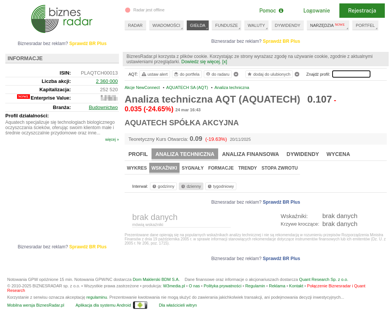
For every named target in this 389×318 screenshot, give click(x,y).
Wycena (338, 154)
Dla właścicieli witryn (178, 305)
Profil (138, 154)
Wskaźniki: (294, 216)
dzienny (190, 186)
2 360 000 (107, 81)
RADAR (135, 25)
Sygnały (193, 168)
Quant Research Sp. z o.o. (323, 279)
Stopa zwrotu (279, 168)
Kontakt (296, 286)
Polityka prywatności (223, 286)
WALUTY (256, 25)
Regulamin (255, 286)
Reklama (277, 286)
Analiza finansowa (250, 154)
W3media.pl (174, 286)
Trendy (247, 168)
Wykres (137, 168)
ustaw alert (154, 74)
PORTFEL (365, 25)
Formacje (221, 168)
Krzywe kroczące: (300, 224)
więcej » (112, 139)
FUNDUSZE (226, 25)
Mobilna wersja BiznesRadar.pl (35, 305)
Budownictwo (103, 107)
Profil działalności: (27, 115)
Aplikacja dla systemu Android (103, 305)
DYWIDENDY (287, 25)
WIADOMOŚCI (166, 25)
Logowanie (316, 11)
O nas (194, 286)
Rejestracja (362, 11)
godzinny (163, 186)
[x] (224, 61)
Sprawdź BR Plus (281, 41)
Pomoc (271, 11)
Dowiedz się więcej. (201, 61)
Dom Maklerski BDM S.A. (156, 279)
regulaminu (96, 297)
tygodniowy (220, 186)
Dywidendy (303, 154)
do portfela (186, 74)
